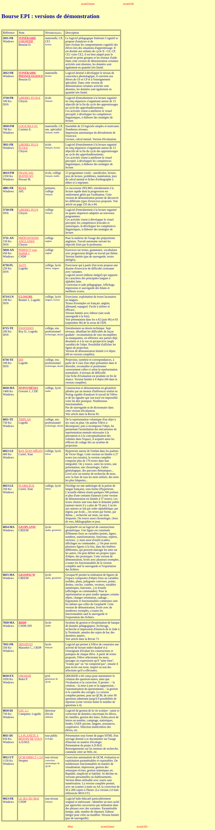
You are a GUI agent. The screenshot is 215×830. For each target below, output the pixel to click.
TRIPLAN (25, 419)
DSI (21, 359)
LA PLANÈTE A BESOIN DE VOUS (30, 737)
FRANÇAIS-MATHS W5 (26, 174)
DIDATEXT (26, 644)
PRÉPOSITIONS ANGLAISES (29, 239)
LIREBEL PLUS (28, 209)
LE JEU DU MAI (29, 798)
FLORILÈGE (26, 485)
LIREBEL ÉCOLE (29, 97)
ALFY (22, 265)
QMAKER (25, 675)
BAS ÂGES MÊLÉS (31, 450)
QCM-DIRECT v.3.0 (31, 757)
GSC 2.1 (24, 710)
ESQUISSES (26, 328)
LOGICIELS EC (28, 126)
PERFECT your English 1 (28, 251)
